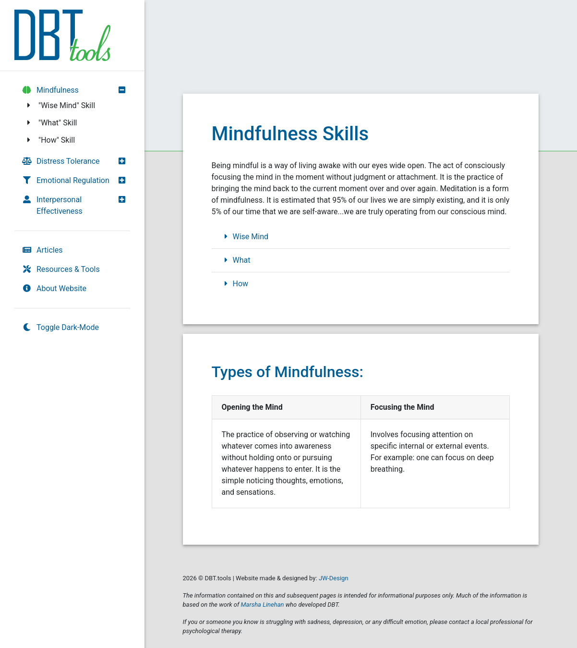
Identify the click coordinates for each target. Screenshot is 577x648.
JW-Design (334, 578)
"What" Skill (50, 122)
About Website (54, 288)
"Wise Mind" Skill (59, 105)
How (235, 283)
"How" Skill (49, 140)
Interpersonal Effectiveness (52, 205)
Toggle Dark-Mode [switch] (60, 327)
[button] (124, 90)
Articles (42, 250)
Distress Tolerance (61, 161)
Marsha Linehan (262, 604)
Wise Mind (245, 236)
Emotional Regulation (65, 180)
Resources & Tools (61, 269)
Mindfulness (50, 90)
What (236, 260)
